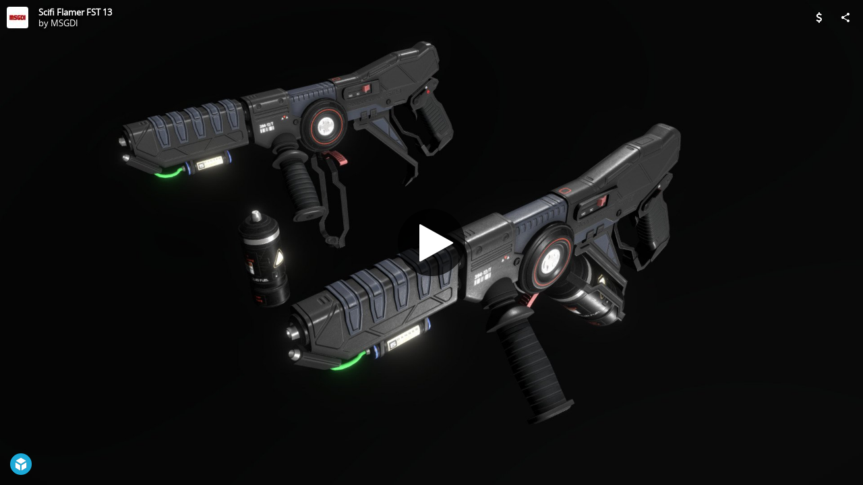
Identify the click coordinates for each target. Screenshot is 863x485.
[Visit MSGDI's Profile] (17, 17)
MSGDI (64, 23)
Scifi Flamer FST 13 (75, 12)
